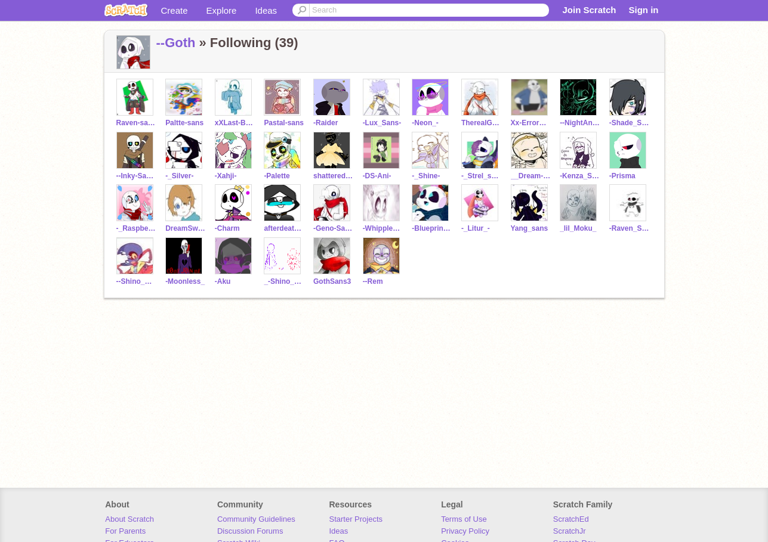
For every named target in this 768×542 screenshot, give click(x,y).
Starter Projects (356, 519)
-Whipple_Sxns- (383, 228)
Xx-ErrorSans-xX (531, 123)
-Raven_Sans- (629, 228)
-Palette (276, 176)
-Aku (223, 281)
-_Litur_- (475, 228)
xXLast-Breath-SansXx (235, 123)
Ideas (266, 10)
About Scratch (129, 519)
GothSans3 (332, 281)
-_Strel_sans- (481, 176)
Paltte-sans (184, 123)
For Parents (125, 530)
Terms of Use (464, 519)
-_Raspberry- (136, 228)
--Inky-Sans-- (136, 176)
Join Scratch (589, 10)
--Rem (373, 281)
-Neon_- (425, 123)
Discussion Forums (250, 530)
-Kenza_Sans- (580, 176)
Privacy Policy (465, 530)
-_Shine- (426, 176)
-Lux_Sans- (382, 123)
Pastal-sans (284, 123)
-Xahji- (226, 176)
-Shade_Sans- (629, 123)
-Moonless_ (185, 281)
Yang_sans (529, 228)
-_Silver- (179, 176)
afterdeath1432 (284, 228)
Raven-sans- (136, 123)
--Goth (176, 42)
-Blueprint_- (432, 228)
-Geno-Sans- (333, 228)
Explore (221, 10)
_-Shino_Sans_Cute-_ (284, 281)
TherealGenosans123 (481, 123)
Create (174, 10)
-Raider (325, 123)
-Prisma (622, 176)
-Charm (227, 228)
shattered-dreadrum (333, 176)
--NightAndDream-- (580, 123)
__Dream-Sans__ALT (531, 176)
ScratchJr (569, 530)
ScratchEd (571, 519)
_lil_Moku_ (578, 228)
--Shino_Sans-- (136, 281)
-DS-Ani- (377, 176)
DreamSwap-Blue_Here (185, 228)
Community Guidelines (256, 519)
